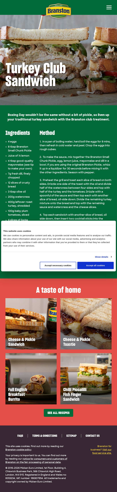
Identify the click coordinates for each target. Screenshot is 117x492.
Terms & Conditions (44, 436)
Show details (101, 257)
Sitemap (71, 436)
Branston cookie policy (18, 450)
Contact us (93, 436)
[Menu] (109, 7)
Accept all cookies (95, 265)
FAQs (20, 436)
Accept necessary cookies (58, 265)
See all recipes (58, 413)
